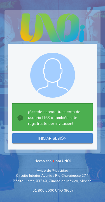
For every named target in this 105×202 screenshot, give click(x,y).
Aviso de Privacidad (52, 170)
